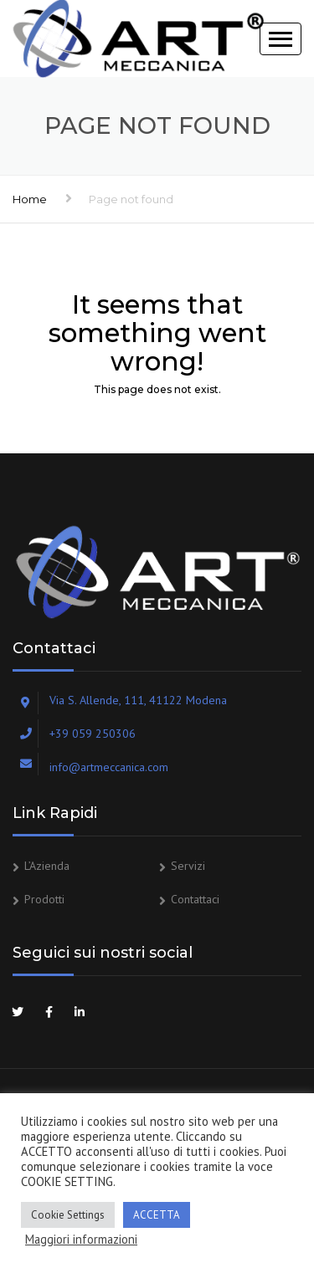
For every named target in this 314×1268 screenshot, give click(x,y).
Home (30, 199)
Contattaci (195, 899)
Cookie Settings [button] (68, 1215)
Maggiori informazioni (81, 1239)
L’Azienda (46, 865)
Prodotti (44, 899)
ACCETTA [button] (156, 1215)
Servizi (188, 865)
